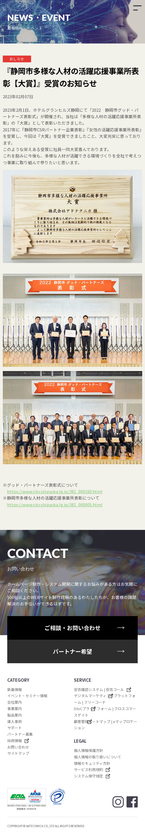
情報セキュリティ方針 (92, 763)
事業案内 (14, 708)
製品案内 (14, 715)
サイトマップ (18, 753)
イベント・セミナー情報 (27, 695)
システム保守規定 (88, 776)
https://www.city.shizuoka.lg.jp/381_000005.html (54, 504)
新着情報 (14, 689)
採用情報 (14, 740)
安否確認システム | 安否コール (99, 689)
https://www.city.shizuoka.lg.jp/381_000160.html (54, 491)
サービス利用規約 (88, 769)
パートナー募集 (20, 734)
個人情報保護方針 (88, 750)
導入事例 (14, 721)
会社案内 (14, 702)
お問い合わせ (18, 747)
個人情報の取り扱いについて (97, 756)
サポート (14, 727)
